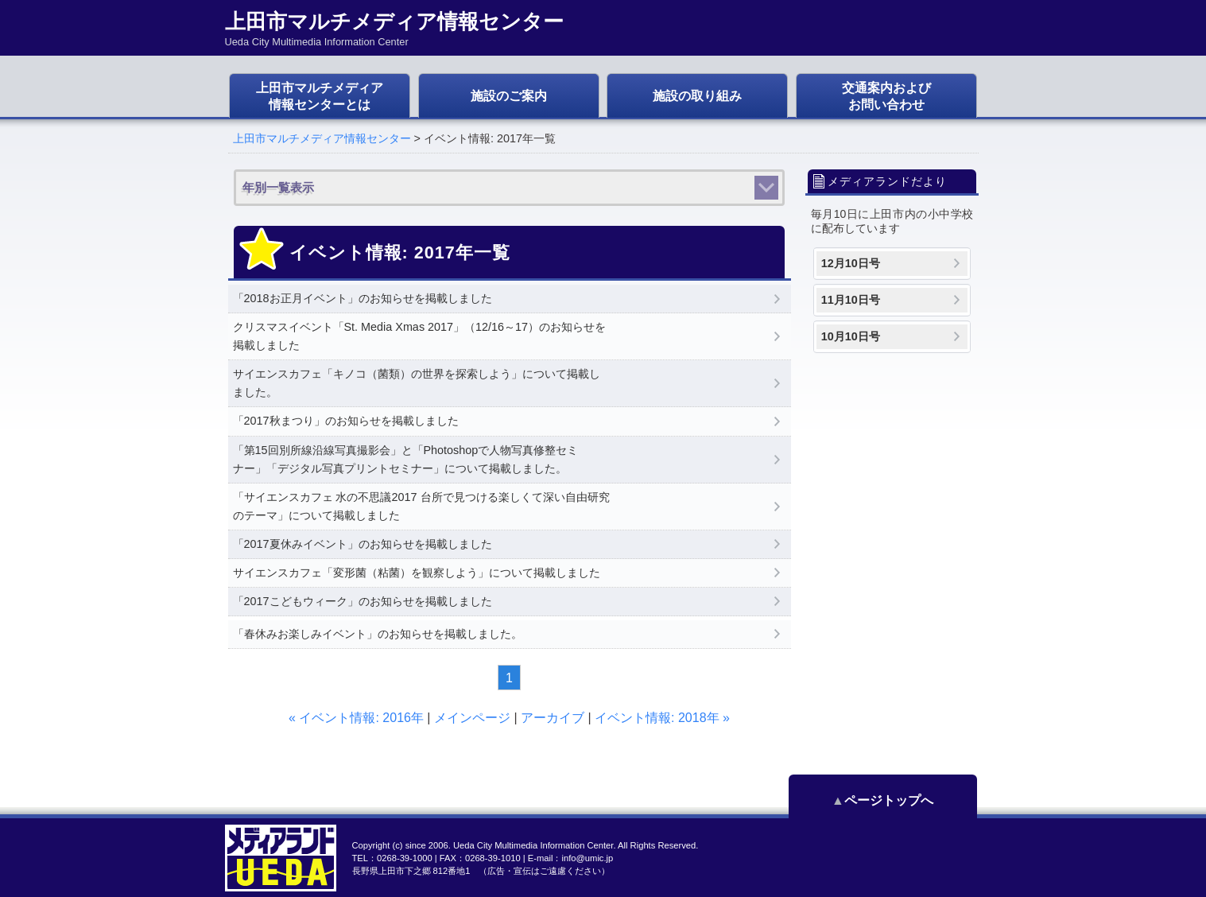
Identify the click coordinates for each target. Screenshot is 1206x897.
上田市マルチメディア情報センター (322, 138)
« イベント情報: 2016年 (356, 717)
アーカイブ (552, 717)
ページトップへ (905, 800)
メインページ (472, 717)
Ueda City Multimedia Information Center (533, 845)
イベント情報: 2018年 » (662, 717)
